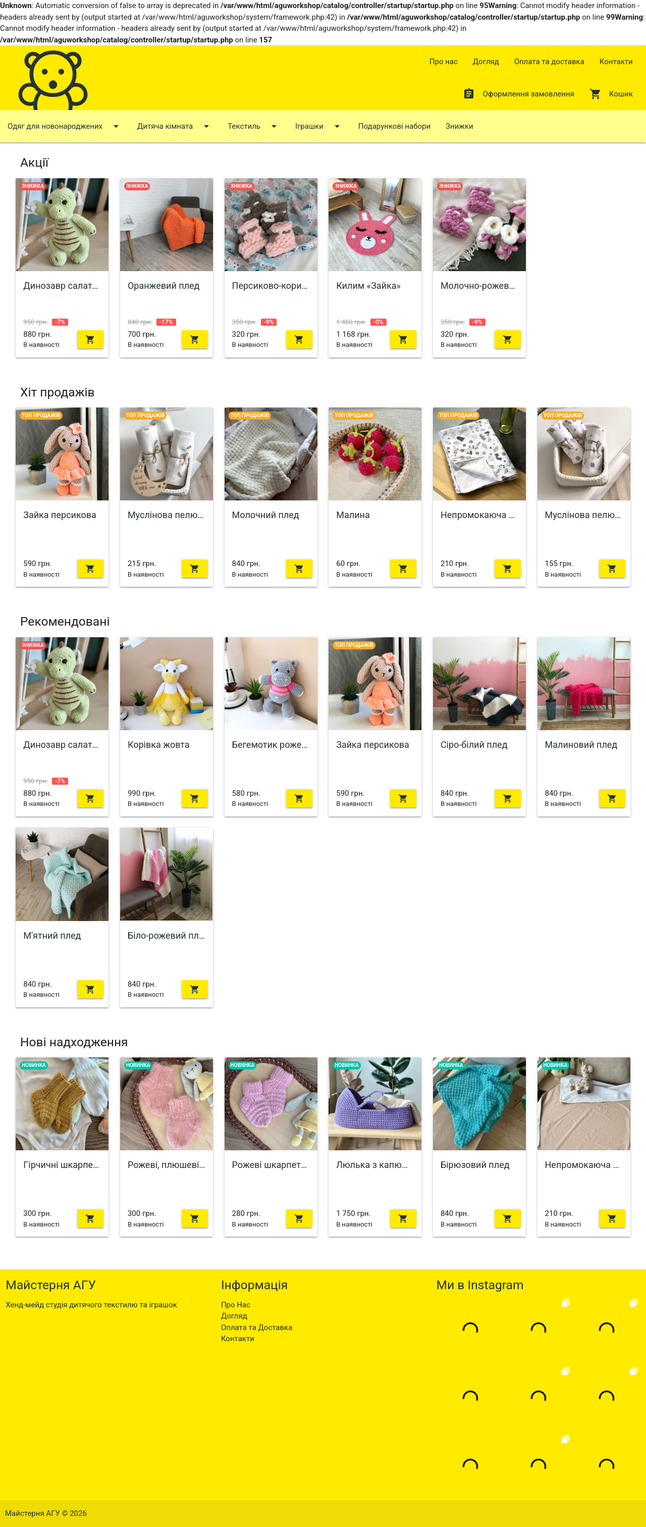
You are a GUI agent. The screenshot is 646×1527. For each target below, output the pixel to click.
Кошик (611, 94)
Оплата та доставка (549, 61)
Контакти (616, 61)
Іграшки (319, 126)
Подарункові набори (394, 126)
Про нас (443, 61)
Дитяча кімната (174, 126)
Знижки (459, 126)
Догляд (486, 61)
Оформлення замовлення (518, 94)
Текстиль (254, 126)
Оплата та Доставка (256, 1327)
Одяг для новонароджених (65, 126)
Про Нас (235, 1304)
